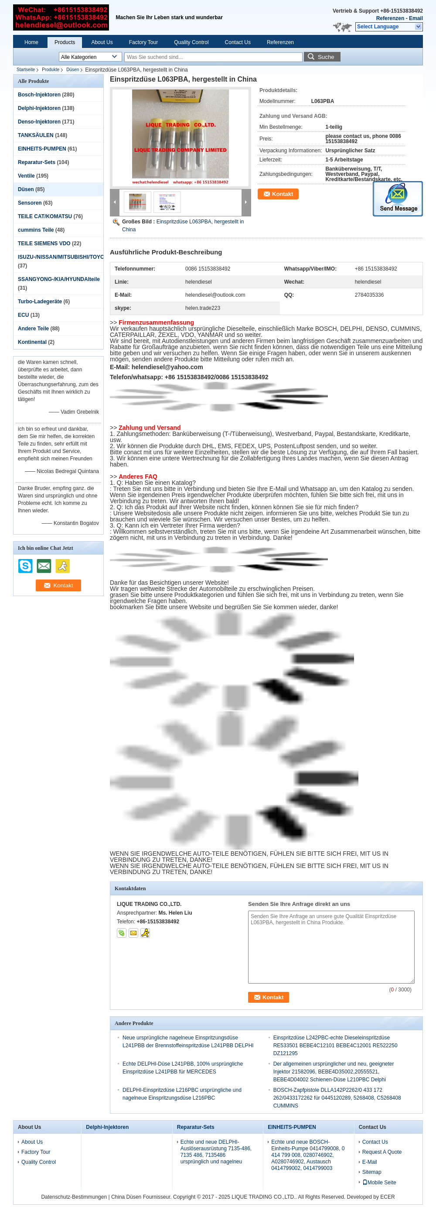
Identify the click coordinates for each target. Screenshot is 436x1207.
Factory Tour (143, 42)
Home (31, 42)
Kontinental (32, 342)
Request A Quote (382, 1152)
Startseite (26, 69)
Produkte (50, 69)
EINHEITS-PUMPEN (42, 149)
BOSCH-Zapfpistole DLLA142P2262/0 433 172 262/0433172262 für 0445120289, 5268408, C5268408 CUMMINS (337, 1098)
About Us (101, 42)
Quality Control (191, 42)
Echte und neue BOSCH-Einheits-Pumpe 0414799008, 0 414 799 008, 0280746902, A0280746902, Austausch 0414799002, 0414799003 (307, 1155)
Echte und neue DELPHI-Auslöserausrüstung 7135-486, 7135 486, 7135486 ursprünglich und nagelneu (216, 1152)
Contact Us (238, 42)
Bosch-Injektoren (39, 95)
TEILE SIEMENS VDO (44, 243)
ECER (387, 1197)
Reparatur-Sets (36, 162)
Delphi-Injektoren (39, 108)
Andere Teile (33, 329)
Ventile (26, 176)
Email (416, 18)
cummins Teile (36, 230)
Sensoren (30, 203)
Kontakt (282, 194)
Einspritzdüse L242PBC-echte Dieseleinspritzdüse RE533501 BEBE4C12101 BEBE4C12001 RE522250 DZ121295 (335, 1045)
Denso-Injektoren (39, 122)
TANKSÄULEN (36, 135)
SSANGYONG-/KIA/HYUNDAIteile (59, 279)
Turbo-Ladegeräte (40, 301)
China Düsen (126, 1197)
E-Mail (369, 1162)
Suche (326, 57)
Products (64, 42)
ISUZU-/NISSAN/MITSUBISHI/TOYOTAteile (70, 257)
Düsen (72, 69)
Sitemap (372, 1172)
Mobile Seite (379, 1183)
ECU (23, 315)
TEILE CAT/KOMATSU (45, 216)
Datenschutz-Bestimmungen (74, 1197)
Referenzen (390, 18)
